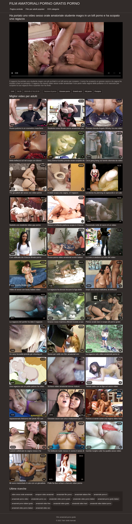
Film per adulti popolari (35, 9)
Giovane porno (64, 91)
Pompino (98, 91)
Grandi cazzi (77, 91)
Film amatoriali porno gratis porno (44, 3)
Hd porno (88, 91)
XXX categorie (53, 9)
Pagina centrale (16, 9)
